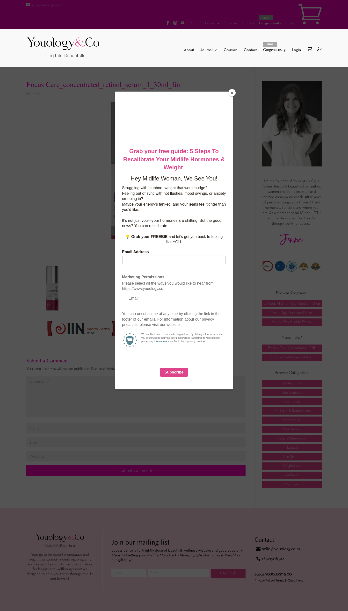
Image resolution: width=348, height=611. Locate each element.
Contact (250, 50)
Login (296, 50)
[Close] (232, 92)
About (189, 50)
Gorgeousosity (274, 47)
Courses (231, 50)
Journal (206, 50)
